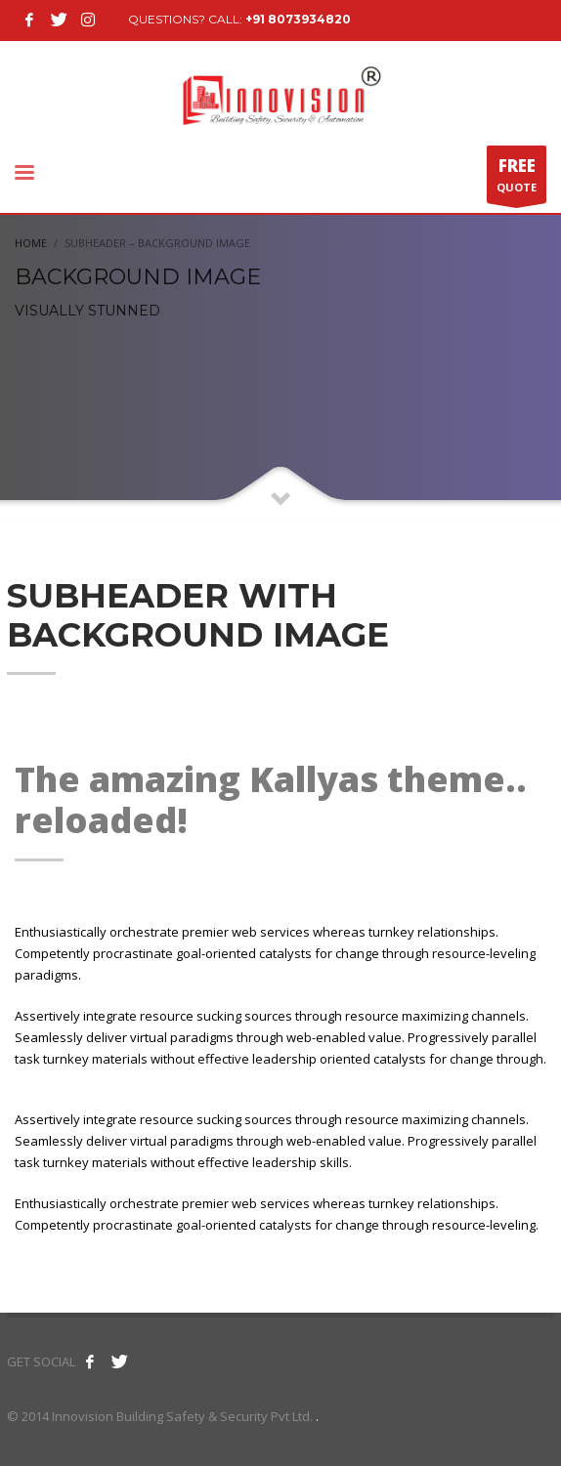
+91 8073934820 (298, 19)
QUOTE (516, 178)
